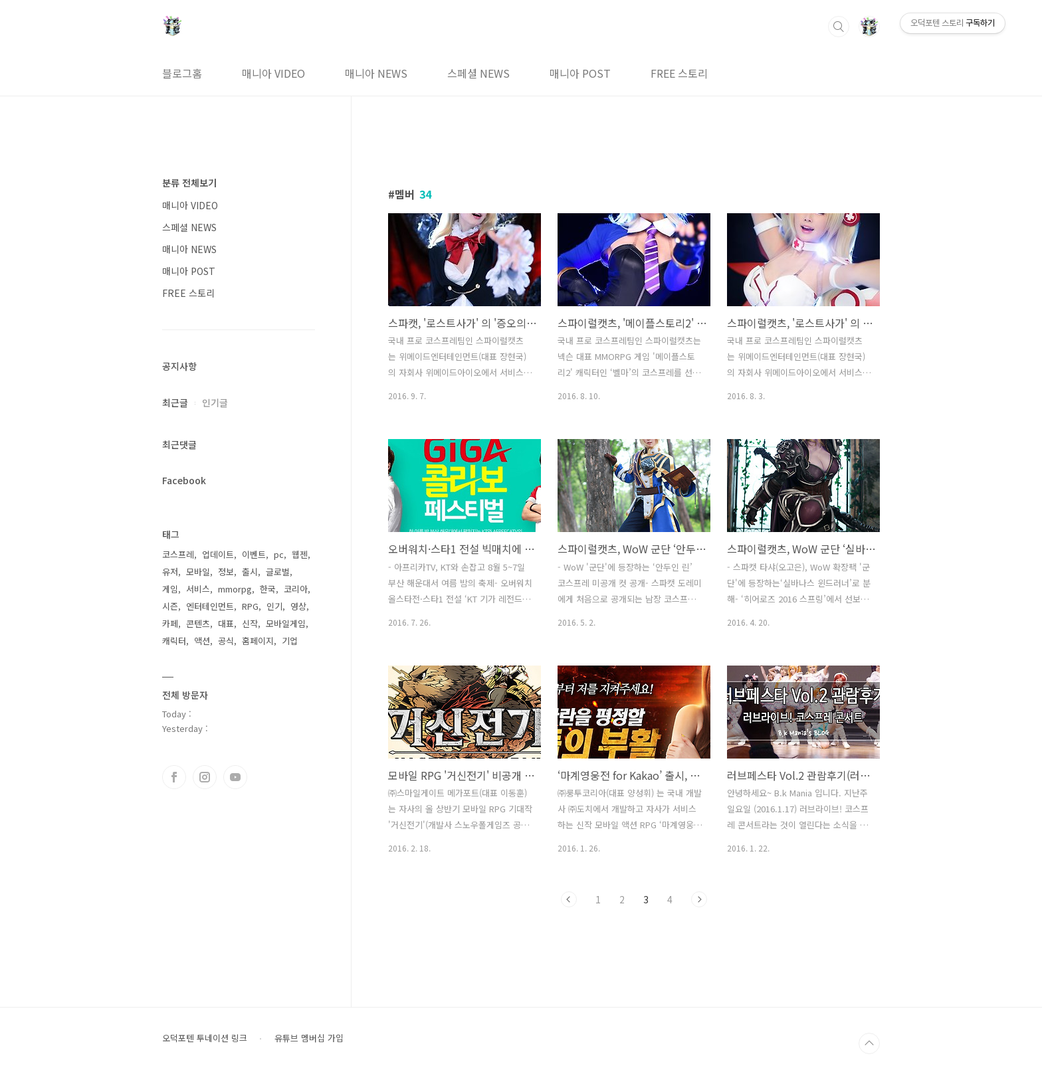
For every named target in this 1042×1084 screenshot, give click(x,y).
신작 (250, 623)
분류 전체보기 (189, 182)
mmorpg (235, 589)
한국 (268, 589)
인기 (274, 606)
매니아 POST (580, 73)
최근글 (175, 402)
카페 (170, 623)
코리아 (296, 589)
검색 (839, 27)
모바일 (198, 571)
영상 (298, 606)
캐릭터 (174, 640)
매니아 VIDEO (273, 73)
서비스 (198, 589)
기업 (290, 640)
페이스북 (174, 777)
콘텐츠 (198, 623)
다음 (699, 899)
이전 (569, 899)
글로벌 (278, 571)
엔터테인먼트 (210, 606)
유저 (170, 571)
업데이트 (218, 554)
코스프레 (178, 554)
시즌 (170, 606)
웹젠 (300, 554)
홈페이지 (258, 640)
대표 (226, 623)
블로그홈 (182, 73)
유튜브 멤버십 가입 (309, 1038)
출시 (250, 571)
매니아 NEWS (376, 73)
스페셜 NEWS (478, 73)
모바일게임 (286, 623)
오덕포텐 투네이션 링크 (204, 1038)
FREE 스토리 (679, 73)
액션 (202, 640)
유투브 (235, 777)
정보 (226, 571)
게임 (170, 589)
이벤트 (254, 554)
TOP (869, 1043)
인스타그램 (205, 777)
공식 (226, 640)
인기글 (215, 402)
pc (279, 554)
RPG (250, 606)
